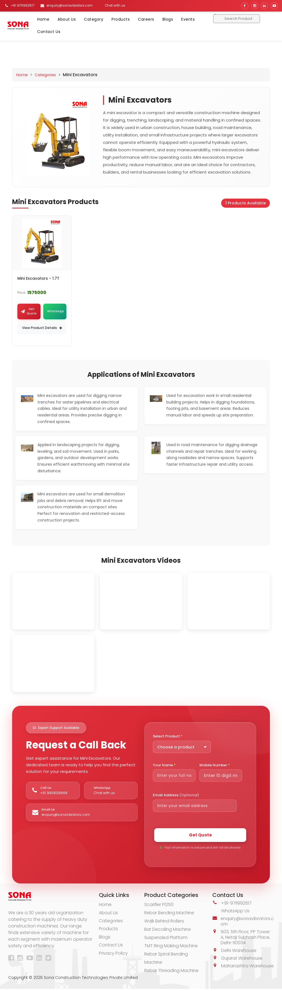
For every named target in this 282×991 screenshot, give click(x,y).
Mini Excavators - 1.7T (38, 278)
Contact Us (48, 31)
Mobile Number (214, 765)
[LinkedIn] (40, 959)
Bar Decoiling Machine (168, 930)
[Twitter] (49, 959)
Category (93, 19)
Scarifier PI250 (159, 905)
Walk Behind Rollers (164, 921)
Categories (45, 75)
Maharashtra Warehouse (235, 969)
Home (43, 19)
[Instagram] (21, 959)
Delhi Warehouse (239, 951)
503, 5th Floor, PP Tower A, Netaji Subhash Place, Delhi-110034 (246, 937)
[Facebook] (12, 959)
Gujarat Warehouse (242, 959)
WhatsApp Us (235, 911)
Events (188, 19)
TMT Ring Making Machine (171, 946)
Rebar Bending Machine (169, 913)
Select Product (168, 736)
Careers (146, 19)
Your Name (164, 765)
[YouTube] (30, 959)
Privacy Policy (113, 954)
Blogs (167, 19)
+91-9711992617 (236, 904)
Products (121, 19)
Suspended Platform (166, 938)
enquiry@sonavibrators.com (246, 922)
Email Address (176, 795)
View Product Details (42, 328)
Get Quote (200, 835)
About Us (67, 19)
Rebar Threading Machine (172, 971)
